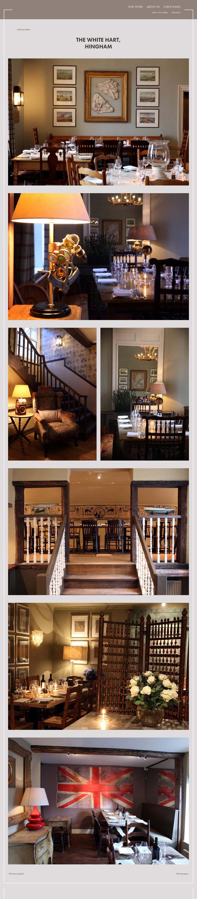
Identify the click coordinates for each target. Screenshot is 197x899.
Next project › (182, 873)
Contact (176, 12)
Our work (135, 7)
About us (153, 7)
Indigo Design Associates (41, 9)
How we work (160, 12)
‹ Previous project (16, 873)
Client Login (172, 7)
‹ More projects (23, 29)
